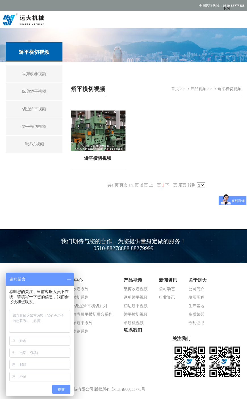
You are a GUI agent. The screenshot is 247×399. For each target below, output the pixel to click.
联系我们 (133, 330)
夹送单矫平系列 (79, 323)
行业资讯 (167, 297)
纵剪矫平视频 (136, 297)
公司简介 (196, 289)
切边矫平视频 (136, 306)
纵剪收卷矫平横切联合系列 (88, 314)
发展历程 (196, 297)
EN (227, 8)
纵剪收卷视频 (136, 289)
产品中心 (74, 280)
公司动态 (167, 289)
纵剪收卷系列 (77, 289)
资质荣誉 (196, 314)
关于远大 (198, 280)
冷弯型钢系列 (77, 331)
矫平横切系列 (77, 297)
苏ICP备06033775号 (128, 389)
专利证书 (196, 323)
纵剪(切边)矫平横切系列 (86, 306)
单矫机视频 (134, 323)
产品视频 (198, 89)
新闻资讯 (168, 280)
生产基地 (196, 306)
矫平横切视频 (229, 89)
